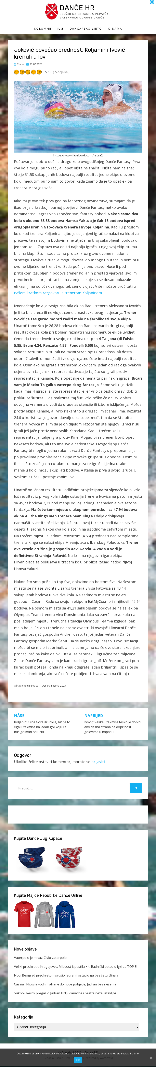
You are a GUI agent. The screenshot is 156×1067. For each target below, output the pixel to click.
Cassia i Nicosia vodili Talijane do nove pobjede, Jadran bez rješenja (65, 985)
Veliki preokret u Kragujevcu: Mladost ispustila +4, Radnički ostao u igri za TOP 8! (75, 967)
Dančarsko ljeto (85, 29)
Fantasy (33, 686)
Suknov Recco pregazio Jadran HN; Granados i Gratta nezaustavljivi (65, 994)
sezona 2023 (58, 686)
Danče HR (78, 7)
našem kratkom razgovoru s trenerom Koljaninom (58, 293)
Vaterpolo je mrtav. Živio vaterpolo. (40, 958)
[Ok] (151, 1058)
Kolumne (42, 29)
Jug (60, 29)
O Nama (115, 29)
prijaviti (98, 762)
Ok (78, 1060)
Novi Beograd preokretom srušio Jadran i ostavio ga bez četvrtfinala (66, 976)
